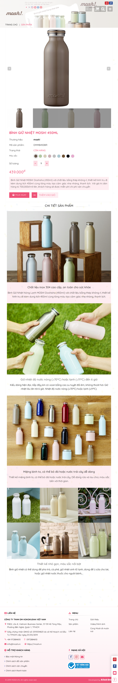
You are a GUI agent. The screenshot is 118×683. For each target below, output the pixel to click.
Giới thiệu (94, 619)
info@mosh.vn (14, 644)
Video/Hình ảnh (97, 624)
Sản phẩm (26, 24)
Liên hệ (72, 631)
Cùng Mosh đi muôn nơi (99, 629)
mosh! (36, 139)
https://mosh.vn (34, 644)
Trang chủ (11, 24)
